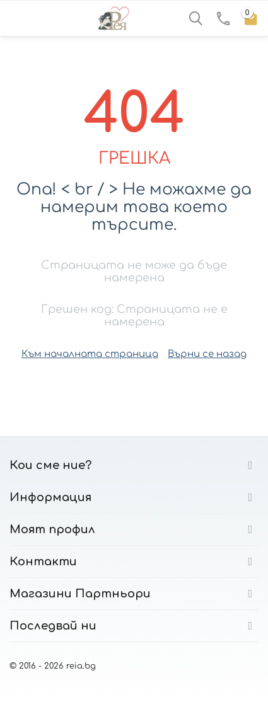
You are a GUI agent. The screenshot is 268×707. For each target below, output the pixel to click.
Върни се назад (207, 354)
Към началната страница (89, 354)
